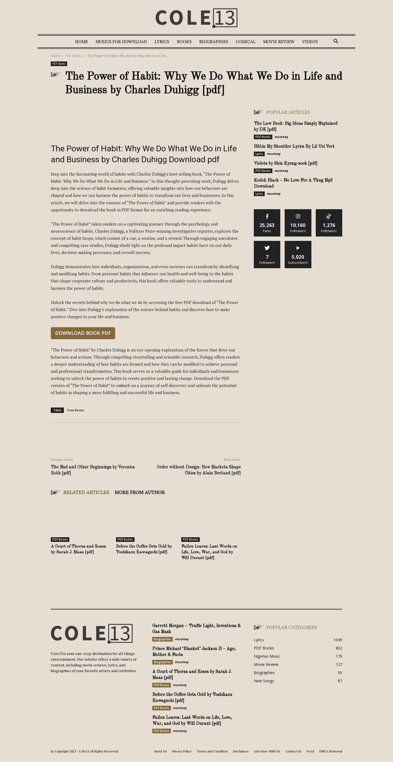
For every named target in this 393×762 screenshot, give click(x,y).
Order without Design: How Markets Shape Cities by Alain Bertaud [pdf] (199, 470)
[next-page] (62, 569)
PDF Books (74, 56)
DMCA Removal (330, 751)
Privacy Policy (182, 751)
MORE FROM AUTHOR (140, 492)
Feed (310, 751)
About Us (160, 751)
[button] (335, 42)
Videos (310, 42)
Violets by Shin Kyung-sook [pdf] (285, 163)
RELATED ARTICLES (86, 492)
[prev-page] (54, 569)
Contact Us (293, 751)
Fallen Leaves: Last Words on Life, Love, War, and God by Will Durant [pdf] (209, 552)
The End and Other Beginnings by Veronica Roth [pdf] (93, 470)
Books (184, 42)
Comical (245, 42)
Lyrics (161, 42)
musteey (281, 137)
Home (81, 42)
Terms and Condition (212, 751)
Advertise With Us (267, 751)
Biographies (213, 42)
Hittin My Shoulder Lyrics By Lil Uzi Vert (294, 146)
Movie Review (278, 42)
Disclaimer (241, 751)
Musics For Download (121, 42)
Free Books (75, 410)
